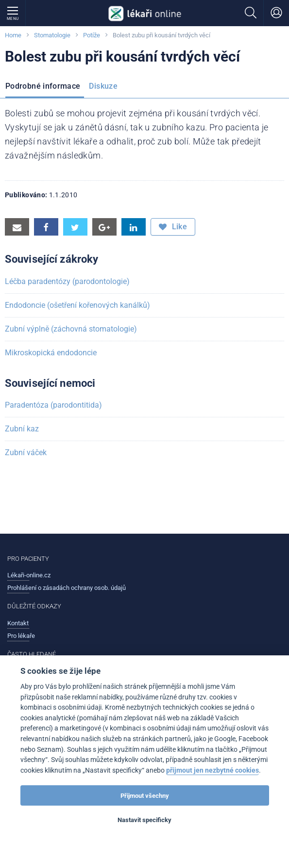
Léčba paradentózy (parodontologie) (67, 281)
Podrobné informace (42, 86)
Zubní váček (26, 452)
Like (173, 227)
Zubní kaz (22, 428)
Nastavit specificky (144, 820)
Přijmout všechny (144, 795)
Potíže (91, 35)
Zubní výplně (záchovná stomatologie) (71, 328)
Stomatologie (52, 35)
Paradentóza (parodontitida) (53, 405)
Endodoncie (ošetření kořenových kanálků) (77, 305)
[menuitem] (45, 87)
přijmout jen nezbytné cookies (212, 770)
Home (13, 35)
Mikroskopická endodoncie (51, 352)
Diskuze (103, 86)
